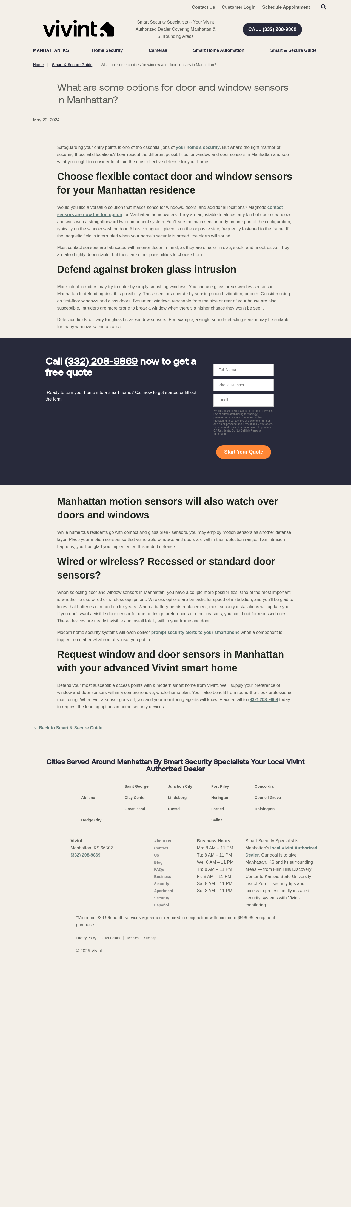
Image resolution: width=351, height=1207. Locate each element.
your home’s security (198, 274)
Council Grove (268, 1039)
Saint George (137, 1027)
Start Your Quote (243, 578)
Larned (217, 1050)
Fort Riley (220, 1027)
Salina (216, 1061)
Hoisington (265, 1050)
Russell (175, 1050)
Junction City (180, 1027)
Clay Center (135, 1039)
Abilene (88, 1039)
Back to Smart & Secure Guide (67, 854)
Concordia (264, 1027)
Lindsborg (177, 1039)
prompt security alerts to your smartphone (195, 759)
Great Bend (135, 1050)
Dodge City (91, 1061)
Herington (220, 1039)
